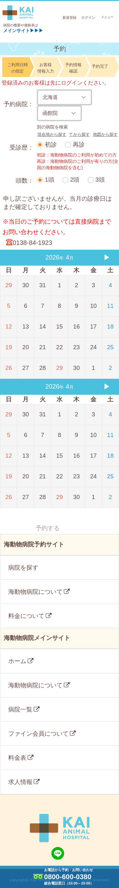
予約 (59, 48)
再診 (79, 144)
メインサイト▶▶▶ (23, 30)
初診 (51, 144)
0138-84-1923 (32, 242)
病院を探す (23, 567)
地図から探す (105, 134)
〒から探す (79, 134)
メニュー (108, 17)
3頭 (100, 179)
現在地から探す (51, 134)
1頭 (49, 179)
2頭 (74, 179)
